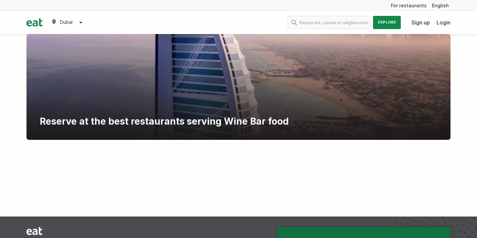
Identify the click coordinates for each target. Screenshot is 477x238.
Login (443, 22)
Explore (387, 22)
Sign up (420, 22)
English (440, 5)
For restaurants (409, 5)
